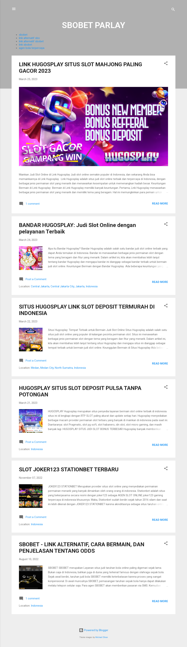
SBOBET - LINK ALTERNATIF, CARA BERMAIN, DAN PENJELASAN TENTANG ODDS (81, 547)
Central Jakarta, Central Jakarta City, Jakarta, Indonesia (64, 286)
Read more (160, 203)
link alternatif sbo (29, 38)
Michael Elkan (101, 637)
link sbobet (25, 44)
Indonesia (37, 449)
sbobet (23, 34)
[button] (166, 64)
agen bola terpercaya (31, 48)
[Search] (173, 10)
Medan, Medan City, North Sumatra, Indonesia (58, 367)
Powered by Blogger (93, 630)
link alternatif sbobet (31, 41)
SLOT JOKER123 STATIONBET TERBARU (69, 469)
